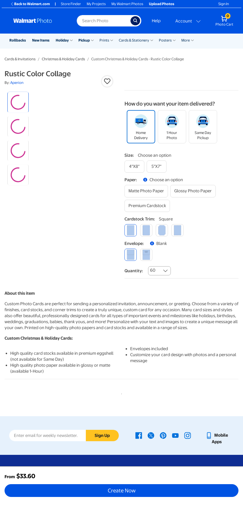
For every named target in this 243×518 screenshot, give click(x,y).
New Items (40, 40)
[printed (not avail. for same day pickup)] (146, 255)
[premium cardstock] (147, 206)
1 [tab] (120, 393)
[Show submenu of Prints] (111, 39)
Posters (165, 40)
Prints (104, 40)
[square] (130, 230)
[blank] (130, 255)
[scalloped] (177, 230)
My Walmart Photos (127, 4)
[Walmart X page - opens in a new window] (151, 435)
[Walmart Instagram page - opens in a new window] (187, 435)
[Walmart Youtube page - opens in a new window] (175, 435)
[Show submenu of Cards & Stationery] (151, 39)
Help (156, 20)
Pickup (84, 40)
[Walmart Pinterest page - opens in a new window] (163, 435)
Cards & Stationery (134, 40)
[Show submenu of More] (192, 39)
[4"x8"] (134, 166)
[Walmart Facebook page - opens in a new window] (138, 435)
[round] (146, 230)
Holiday (62, 40)
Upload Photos (161, 4)
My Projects (96, 4)
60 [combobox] (152, 270)
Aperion (17, 83)
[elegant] (162, 230)
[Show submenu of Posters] (174, 39)
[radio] (18, 102)
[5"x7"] (157, 166)
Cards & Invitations (20, 59)
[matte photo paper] (146, 191)
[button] (107, 81)
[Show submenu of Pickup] (92, 39)
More (185, 40)
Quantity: (133, 270)
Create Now (122, 490)
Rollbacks (17, 40)
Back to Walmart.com (30, 4)
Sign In (223, 4)
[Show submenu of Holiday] (71, 39)
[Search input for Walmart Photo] (103, 20)
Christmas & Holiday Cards (63, 59)
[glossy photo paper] (193, 191)
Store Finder (71, 4)
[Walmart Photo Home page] (39, 20)
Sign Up (102, 435)
